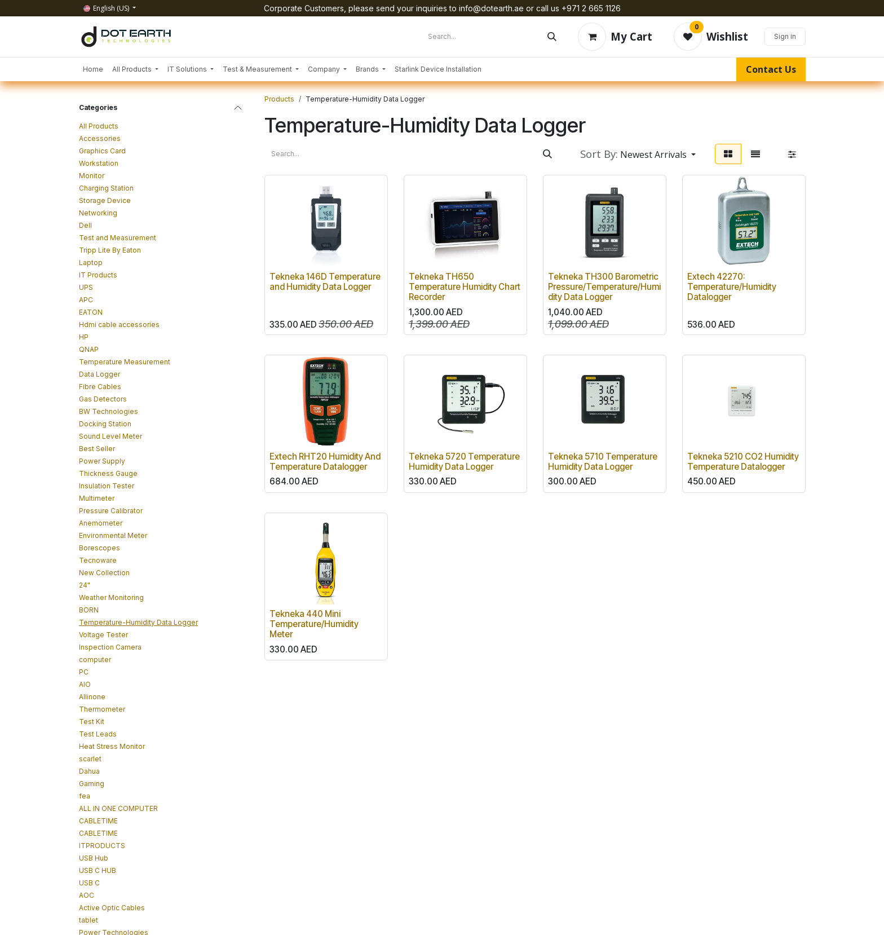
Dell (85, 225)
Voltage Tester (103, 634)
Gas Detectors (103, 399)
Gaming (91, 783)
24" (84, 585)
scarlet (90, 759)
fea (84, 796)
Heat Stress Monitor (112, 746)
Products (279, 99)
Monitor (91, 175)
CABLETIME (98, 821)
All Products (98, 126)
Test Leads (98, 734)
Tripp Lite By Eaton (110, 250)
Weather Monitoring (111, 597)
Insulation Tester (106, 486)
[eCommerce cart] (615, 37)
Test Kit (91, 721)
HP (84, 337)
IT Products (98, 275)
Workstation (98, 163)
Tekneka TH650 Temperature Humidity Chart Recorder (464, 286)
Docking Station (105, 424)
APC (86, 300)
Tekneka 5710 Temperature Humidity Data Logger (602, 461)
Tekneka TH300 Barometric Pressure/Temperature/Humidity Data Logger (604, 286)
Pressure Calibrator (111, 510)
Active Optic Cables (112, 907)
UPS (86, 287)
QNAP (89, 349)
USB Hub (93, 858)
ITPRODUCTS (102, 845)
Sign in (785, 36)
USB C (89, 883)
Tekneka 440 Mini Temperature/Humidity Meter (314, 624)
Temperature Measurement (124, 362)
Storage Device (105, 200)
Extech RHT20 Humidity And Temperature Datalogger (325, 461)
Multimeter (96, 498)
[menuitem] (93, 69)
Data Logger (99, 374)
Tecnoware (98, 560)
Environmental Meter (113, 535)
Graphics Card (102, 151)
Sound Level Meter (110, 436)
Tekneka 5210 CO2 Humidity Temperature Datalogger (743, 461)
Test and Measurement (117, 237)
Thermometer (102, 709)
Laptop (91, 262)
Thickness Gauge (108, 473)
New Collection (104, 572)
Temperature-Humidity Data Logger (138, 622)
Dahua (89, 771)
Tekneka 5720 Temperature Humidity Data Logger (464, 461)
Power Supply (102, 461)
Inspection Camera (110, 647)
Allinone (92, 697)
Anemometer (100, 523)
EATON (91, 312)
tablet (88, 920)
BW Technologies (108, 411)
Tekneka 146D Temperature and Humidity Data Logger (325, 281)
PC (84, 672)
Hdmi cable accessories (119, 324)
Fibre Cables (100, 386)
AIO (85, 684)
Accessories (100, 138)
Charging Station (106, 188)
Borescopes (99, 548)
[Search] (552, 37)
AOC (86, 895)
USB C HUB (97, 870)
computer (95, 659)
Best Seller (97, 448)
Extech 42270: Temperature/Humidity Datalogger (731, 286)
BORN (89, 610)
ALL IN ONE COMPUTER (118, 808)
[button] (638, 154)
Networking (98, 213)
